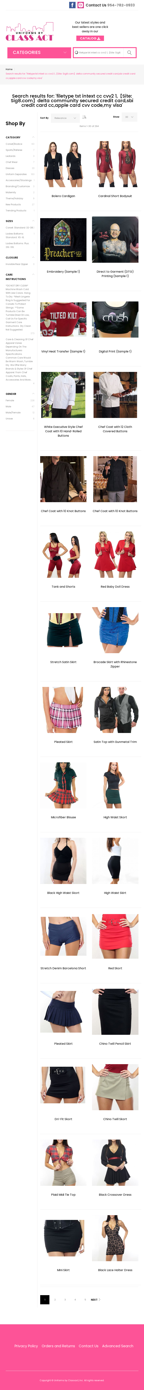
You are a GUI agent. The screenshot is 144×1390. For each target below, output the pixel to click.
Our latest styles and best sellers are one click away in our (90, 29)
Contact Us (96, 5)
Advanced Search (117, 1346)
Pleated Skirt (63, 742)
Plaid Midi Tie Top (63, 1195)
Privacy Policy (26, 1346)
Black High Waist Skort (63, 893)
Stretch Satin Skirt (63, 662)
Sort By (44, 117)
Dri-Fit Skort (63, 1119)
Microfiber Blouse (63, 817)
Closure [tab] (12, 257)
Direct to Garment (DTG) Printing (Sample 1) (115, 274)
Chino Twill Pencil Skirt (115, 1044)
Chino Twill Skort (115, 1119)
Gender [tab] (11, 394)
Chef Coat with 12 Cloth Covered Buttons (115, 429)
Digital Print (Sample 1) (115, 351)
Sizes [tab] (9, 221)
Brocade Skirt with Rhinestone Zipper (115, 664)
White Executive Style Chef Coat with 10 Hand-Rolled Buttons (63, 431)
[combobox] (105, 52)
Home (9, 69)
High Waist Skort (115, 817)
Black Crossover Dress (115, 1195)
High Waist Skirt (115, 893)
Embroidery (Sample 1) (63, 272)
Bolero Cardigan (63, 196)
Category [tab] (13, 137)
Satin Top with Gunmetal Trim (115, 742)
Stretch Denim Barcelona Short (63, 968)
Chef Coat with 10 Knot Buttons (63, 511)
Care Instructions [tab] (16, 277)
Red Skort (115, 968)
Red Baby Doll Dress (115, 587)
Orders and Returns (58, 1346)
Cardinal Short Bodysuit (115, 196)
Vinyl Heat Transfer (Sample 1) (63, 351)
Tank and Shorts (63, 587)
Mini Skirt (63, 1270)
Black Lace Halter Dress (115, 1270)
